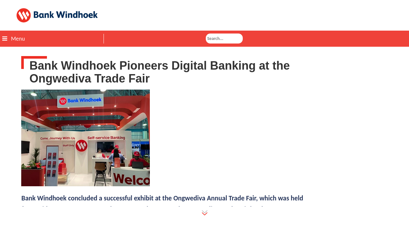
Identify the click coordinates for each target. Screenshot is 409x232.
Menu (13, 38)
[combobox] (224, 39)
